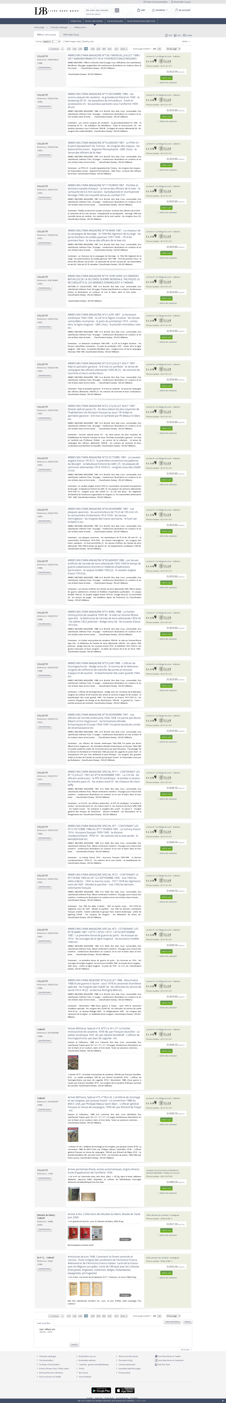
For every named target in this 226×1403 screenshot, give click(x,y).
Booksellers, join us (86, 1356)
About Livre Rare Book (128, 1356)
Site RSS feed (162, 1364)
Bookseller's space (181, 2)
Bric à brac (83, 1372)
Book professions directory (141, 21)
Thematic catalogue (59, 27)
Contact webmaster (125, 1364)
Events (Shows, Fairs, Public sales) (52, 1368)
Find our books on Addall (48, 1376)
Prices (81, 1368)
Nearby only (87, 41)
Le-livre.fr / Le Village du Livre (159, 56)
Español (134, 1398)
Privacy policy (122, 1372)
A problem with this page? (128, 1368)
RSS (177, 35)
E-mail (187, 35)
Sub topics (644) (71, 34)
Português (109, 1398)
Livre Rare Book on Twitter (168, 1356)
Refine (186, 41)
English (90, 1398)
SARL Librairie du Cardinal (157, 1215)
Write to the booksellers (156, 2)
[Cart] (140, 10)
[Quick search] (100, 10)
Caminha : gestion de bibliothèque (94, 1364)
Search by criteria (93, 14)
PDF (168, 35)
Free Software (85, 1376)
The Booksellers (115, 21)
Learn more (140, 1401)
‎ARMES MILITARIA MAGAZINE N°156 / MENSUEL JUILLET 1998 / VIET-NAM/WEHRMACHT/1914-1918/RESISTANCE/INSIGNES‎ (104, 57)
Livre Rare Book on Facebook (169, 1360)
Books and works (94, 21)
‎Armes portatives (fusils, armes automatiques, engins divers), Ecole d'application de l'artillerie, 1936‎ (104, 1171)
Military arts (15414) (46, 34)
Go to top (186, 1349)
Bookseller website (86, 1360)
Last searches (43, 1323)
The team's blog (123, 1360)
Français (98, 1398)
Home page (76, 21)
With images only (72, 41)
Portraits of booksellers (49, 1364)
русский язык (122, 1398)
